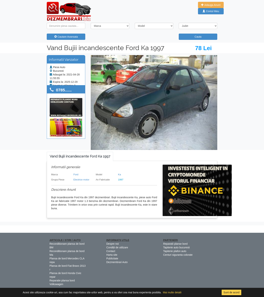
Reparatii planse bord (175, 243)
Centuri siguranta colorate (177, 254)
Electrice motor (81, 179)
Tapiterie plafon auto (174, 251)
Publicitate (112, 258)
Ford (76, 174)
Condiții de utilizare (117, 247)
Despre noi (112, 243)
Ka (119, 174)
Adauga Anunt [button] (210, 4)
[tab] (80, 156)
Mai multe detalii (172, 292)
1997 (120, 179)
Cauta (198, 36)
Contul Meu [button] (211, 11)
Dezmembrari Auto (117, 262)
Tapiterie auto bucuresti (176, 247)
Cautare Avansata (66, 36)
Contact (110, 251)
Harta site (111, 254)
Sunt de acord (231, 292)
